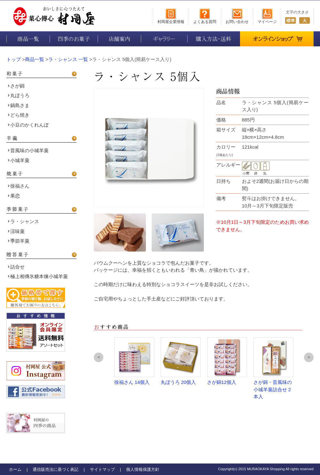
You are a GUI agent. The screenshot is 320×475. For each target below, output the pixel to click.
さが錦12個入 (227, 361)
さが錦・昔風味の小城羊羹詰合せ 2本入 (273, 368)
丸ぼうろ (18, 95)
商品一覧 (28, 39)
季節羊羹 (18, 241)
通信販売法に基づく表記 (55, 469)
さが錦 (16, 86)
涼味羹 (16, 231)
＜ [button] (98, 357)
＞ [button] (309, 357)
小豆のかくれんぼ (28, 125)
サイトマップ (102, 469)
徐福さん (18, 186)
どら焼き (18, 115)
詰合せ (16, 266)
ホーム (15, 469)
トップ (13, 59)
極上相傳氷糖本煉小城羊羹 (38, 276)
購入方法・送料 (213, 39)
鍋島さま (18, 105)
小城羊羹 (18, 160)
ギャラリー (164, 39)
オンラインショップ (278, 36)
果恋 (14, 196)
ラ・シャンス (23, 221)
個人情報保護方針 (142, 469)
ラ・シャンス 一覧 (68, 59)
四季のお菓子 (74, 39)
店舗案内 (119, 39)
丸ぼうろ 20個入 (181, 361)
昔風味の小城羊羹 (28, 150)
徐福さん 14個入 (134, 361)
